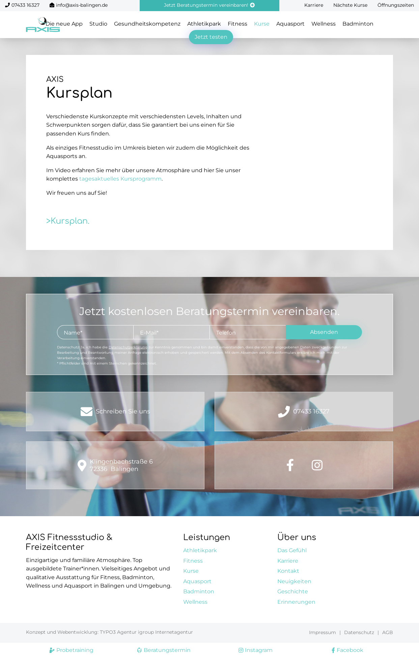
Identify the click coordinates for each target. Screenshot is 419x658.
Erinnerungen (296, 602)
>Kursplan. (67, 221)
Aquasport (290, 24)
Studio (98, 24)
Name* (73, 333)
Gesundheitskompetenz (147, 24)
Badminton (357, 24)
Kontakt (288, 571)
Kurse (262, 24)
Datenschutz (359, 632)
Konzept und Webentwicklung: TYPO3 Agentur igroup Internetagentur (109, 632)
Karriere (313, 5)
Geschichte (292, 591)
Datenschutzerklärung (128, 347)
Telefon (226, 333)
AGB (387, 632)
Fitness (237, 24)
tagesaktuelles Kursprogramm (120, 179)
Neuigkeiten (294, 581)
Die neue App (64, 24)
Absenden (324, 332)
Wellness (323, 24)
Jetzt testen (211, 37)
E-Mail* (149, 333)
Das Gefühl (292, 550)
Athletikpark (204, 24)
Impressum (322, 632)
